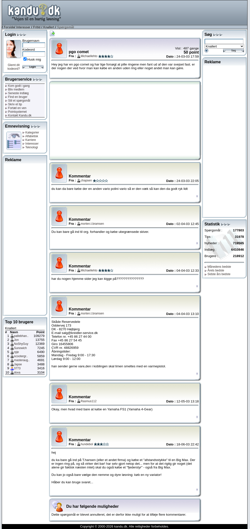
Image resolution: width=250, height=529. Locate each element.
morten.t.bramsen (92, 223)
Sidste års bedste (218, 274)
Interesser (23, 27)
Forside (9, 27)
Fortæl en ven (15, 108)
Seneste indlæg (17, 93)
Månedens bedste (218, 266)
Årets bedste (214, 270)
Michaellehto (89, 56)
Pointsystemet (16, 111)
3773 (17, 368)
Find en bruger (16, 97)
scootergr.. (21, 356)
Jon (16, 340)
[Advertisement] (157, 12)
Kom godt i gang (17, 86)
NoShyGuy (21, 344)
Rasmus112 (88, 401)
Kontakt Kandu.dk (18, 115)
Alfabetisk (30, 136)
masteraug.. (22, 360)
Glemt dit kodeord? (13, 66)
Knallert (48, 27)
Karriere (29, 140)
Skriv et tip (13, 104)
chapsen (86, 180)
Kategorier (30, 132)
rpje (16, 352)
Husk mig (34, 59)
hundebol (87, 444)
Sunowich (20, 348)
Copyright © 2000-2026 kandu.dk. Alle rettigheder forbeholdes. (124, 526)
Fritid (36, 27)
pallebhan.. (21, 336)
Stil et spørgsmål (17, 100)
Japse (18, 364)
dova (17, 372)
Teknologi (30, 147)
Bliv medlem (14, 89)
